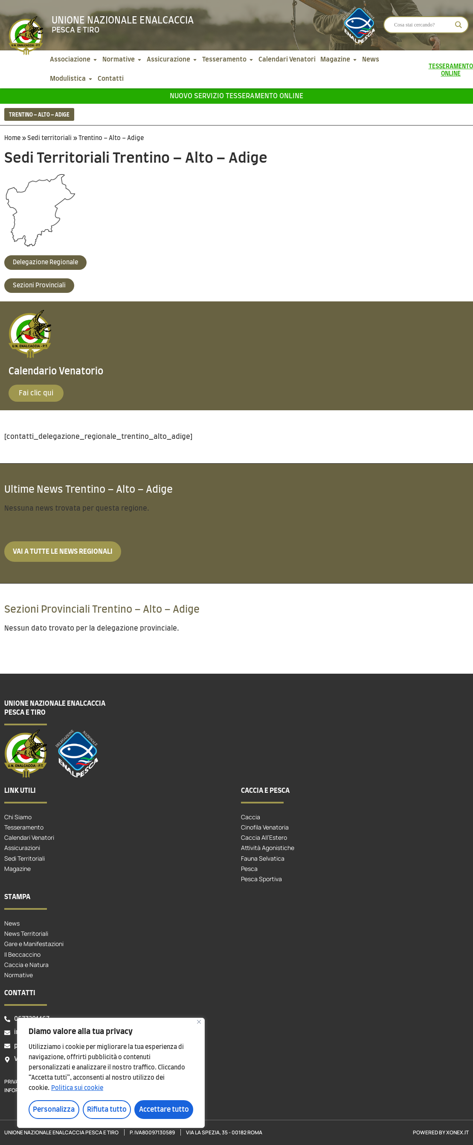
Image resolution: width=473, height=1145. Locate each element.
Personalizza (54, 1109)
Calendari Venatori (29, 837)
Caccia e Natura (26, 965)
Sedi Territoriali (24, 858)
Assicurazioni (22, 848)
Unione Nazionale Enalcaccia (123, 20)
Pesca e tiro (75, 30)
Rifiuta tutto (107, 1109)
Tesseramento (24, 827)
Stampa (17, 897)
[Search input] (422, 24)
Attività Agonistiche (267, 848)
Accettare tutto (164, 1109)
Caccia (250, 817)
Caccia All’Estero (264, 837)
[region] (111, 1073)
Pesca (249, 869)
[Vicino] (199, 1022)
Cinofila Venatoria (265, 827)
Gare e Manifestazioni (34, 944)
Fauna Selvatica (262, 858)
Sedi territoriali (49, 138)
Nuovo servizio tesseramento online (236, 96)
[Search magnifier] (458, 24)
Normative (18, 975)
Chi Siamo (18, 817)
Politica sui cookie (77, 1088)
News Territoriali (26, 933)
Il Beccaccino (22, 954)
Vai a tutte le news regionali (63, 551)
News (12, 923)
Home (12, 138)
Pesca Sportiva (261, 879)
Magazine (17, 869)
